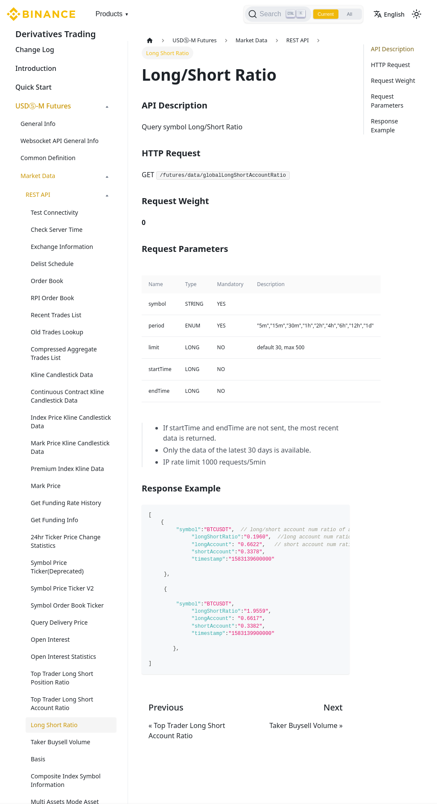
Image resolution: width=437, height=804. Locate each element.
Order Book (47, 281)
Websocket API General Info (59, 141)
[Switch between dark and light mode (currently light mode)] (416, 14)
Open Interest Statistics (63, 656)
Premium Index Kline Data (67, 469)
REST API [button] (38, 194)
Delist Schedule (52, 264)
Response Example (384, 125)
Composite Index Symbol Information (66, 780)
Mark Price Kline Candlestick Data (70, 447)
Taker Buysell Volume (60, 742)
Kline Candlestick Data (62, 375)
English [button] (389, 14)
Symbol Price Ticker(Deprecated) (57, 566)
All (348, 14)
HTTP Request (390, 65)
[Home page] (150, 40)
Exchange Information (62, 247)
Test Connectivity (54, 212)
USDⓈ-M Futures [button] (43, 106)
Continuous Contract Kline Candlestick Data (67, 396)
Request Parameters (387, 100)
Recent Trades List (56, 315)
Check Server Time (56, 229)
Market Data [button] (37, 176)
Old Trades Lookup (57, 332)
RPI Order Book (52, 298)
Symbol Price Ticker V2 (62, 588)
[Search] (273, 14)
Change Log (34, 49)
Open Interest (50, 639)
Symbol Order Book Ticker (67, 605)
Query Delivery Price (59, 622)
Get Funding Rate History (66, 503)
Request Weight (393, 80)
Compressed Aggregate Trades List (64, 353)
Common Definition (48, 158)
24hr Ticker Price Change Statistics (66, 541)
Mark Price (46, 486)
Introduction (35, 68)
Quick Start (33, 87)
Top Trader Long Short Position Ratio (62, 678)
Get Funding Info (54, 520)
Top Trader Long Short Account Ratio (62, 703)
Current (321, 14)
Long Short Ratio (54, 725)
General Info (37, 124)
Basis (38, 759)
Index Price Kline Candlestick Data (71, 421)
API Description (392, 49)
